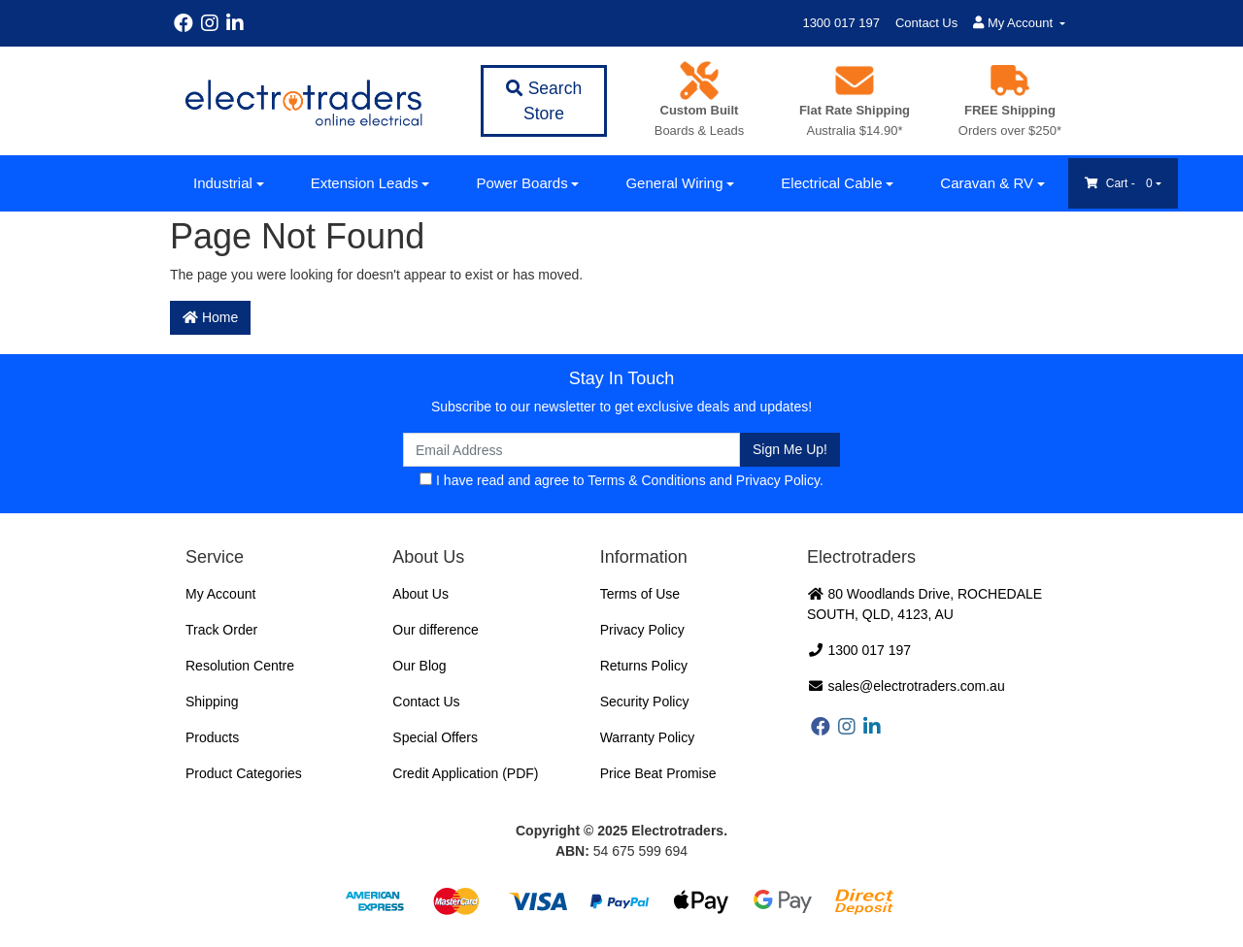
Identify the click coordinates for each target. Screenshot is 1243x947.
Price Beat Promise (658, 773)
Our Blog (419, 665)
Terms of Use (640, 594)
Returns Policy (644, 665)
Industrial (222, 183)
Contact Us (926, 23)
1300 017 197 (841, 23)
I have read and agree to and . (621, 480)
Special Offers (435, 737)
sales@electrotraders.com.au (906, 686)
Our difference (435, 629)
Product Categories (243, 773)
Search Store (544, 101)
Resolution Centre (239, 665)
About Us (420, 594)
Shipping (212, 701)
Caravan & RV (986, 183)
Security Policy (644, 701)
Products (212, 737)
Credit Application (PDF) (465, 773)
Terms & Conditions (646, 480)
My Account (220, 594)
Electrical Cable (831, 183)
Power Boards (521, 183)
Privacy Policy (778, 480)
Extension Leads (365, 183)
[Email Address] (571, 450)
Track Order (221, 629)
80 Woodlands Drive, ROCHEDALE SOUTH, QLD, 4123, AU (924, 604)
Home (210, 317)
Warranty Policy (647, 737)
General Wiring (673, 183)
